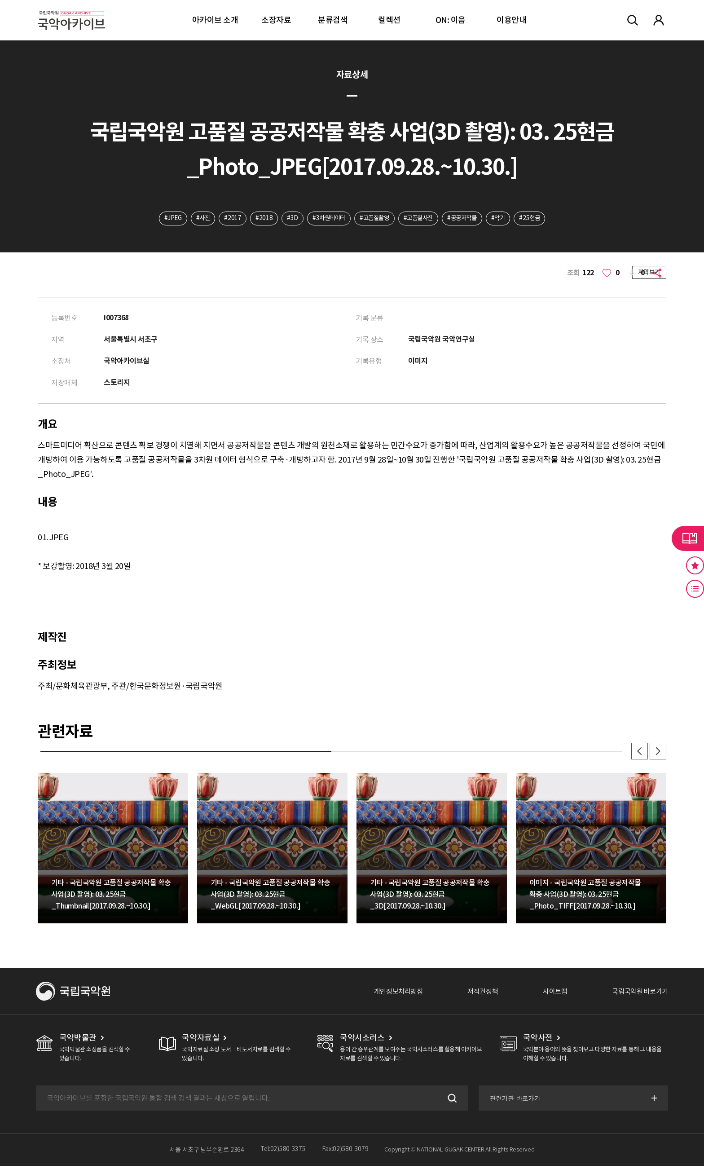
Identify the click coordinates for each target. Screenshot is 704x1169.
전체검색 (632, 20)
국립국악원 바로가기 (638, 994)
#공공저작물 (467, 219)
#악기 (505, 219)
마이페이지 (658, 20)
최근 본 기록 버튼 (695, 589)
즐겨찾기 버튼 (695, 565)
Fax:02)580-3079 (345, 1153)
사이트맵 (550, 994)
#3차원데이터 (325, 219)
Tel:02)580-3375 (283, 1153)
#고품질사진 (420, 219)
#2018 (258, 219)
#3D (287, 219)
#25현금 (539, 219)
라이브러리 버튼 (688, 538)
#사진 (195, 219)
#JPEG (163, 219)
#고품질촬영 (374, 219)
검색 (450, 1101)
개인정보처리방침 (388, 994)
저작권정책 (475, 994)
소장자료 (276, 20)
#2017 (226, 219)
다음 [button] (657, 754)
